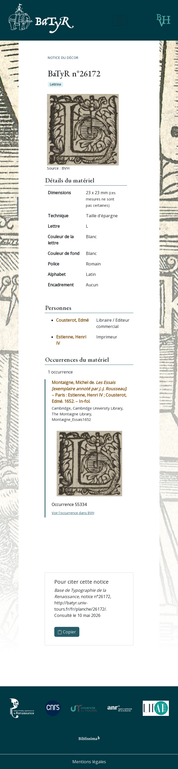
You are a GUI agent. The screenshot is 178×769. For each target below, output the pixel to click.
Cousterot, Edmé (72, 320)
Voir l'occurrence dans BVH (73, 512)
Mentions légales (89, 762)
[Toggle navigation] (119, 20)
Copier (67, 632)
